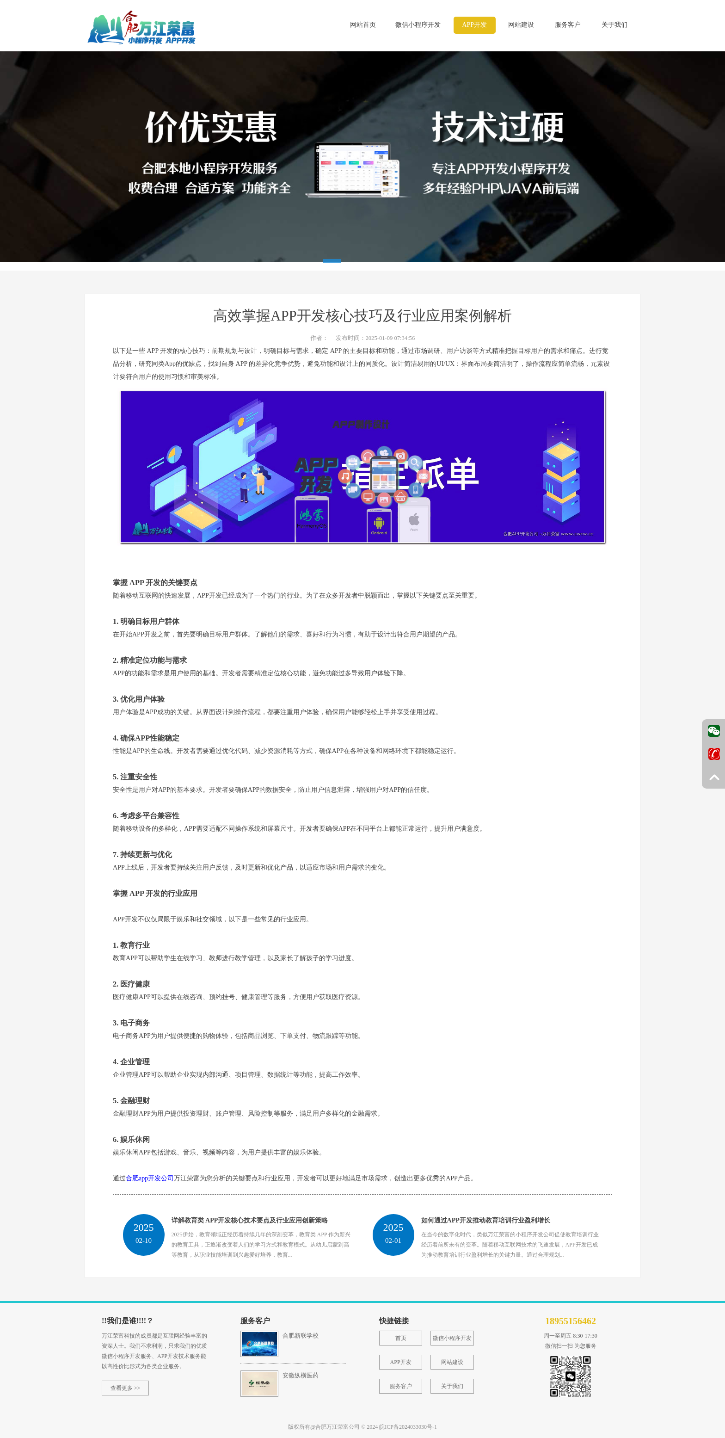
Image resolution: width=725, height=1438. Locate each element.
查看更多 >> (126, 1388)
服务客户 (568, 24)
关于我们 (614, 24)
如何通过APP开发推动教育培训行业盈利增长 (485, 1220)
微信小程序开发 (418, 24)
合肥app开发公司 (150, 1178)
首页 (400, 1338)
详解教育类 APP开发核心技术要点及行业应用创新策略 (250, 1220)
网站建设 (521, 24)
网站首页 (363, 24)
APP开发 (474, 24)
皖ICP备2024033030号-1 (408, 1427)
